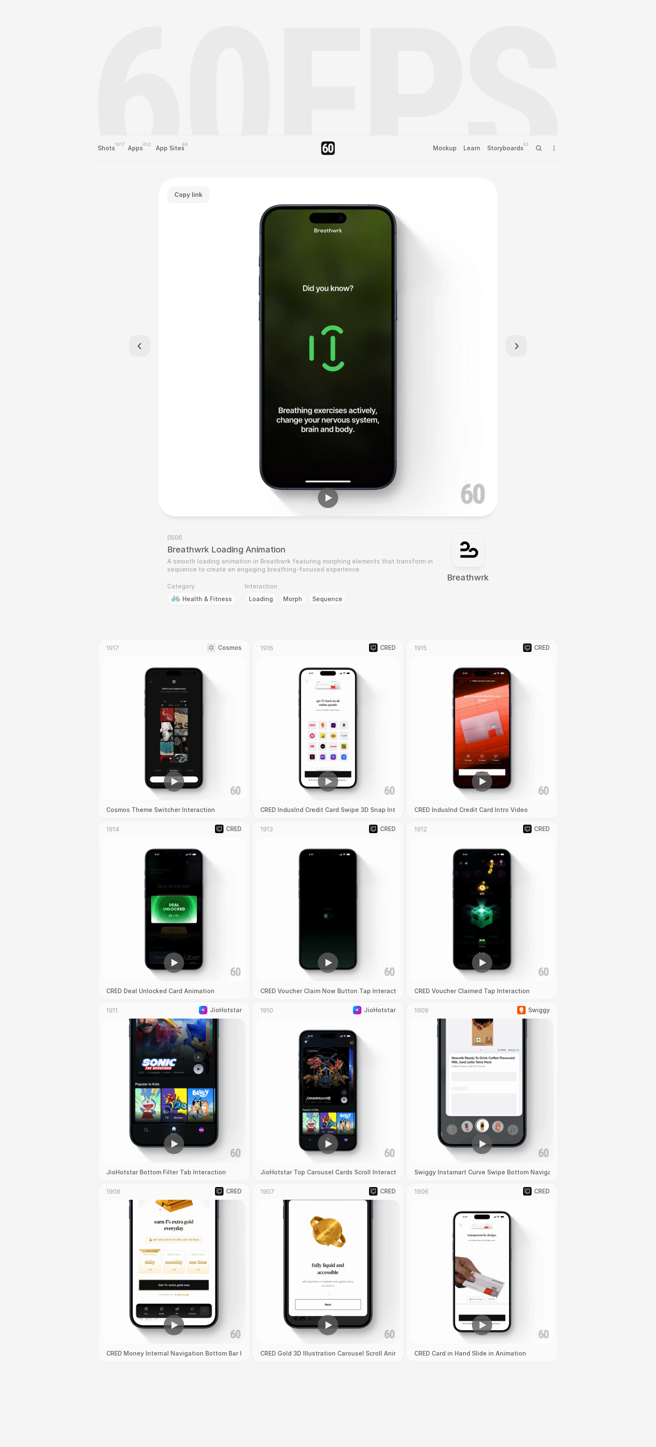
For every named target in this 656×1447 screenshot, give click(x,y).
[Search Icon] (539, 148)
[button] (328, 498)
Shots (106, 148)
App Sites (170, 148)
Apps (135, 148)
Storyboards (505, 148)
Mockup (445, 148)
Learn (471, 148)
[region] (328, 347)
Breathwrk (468, 577)
